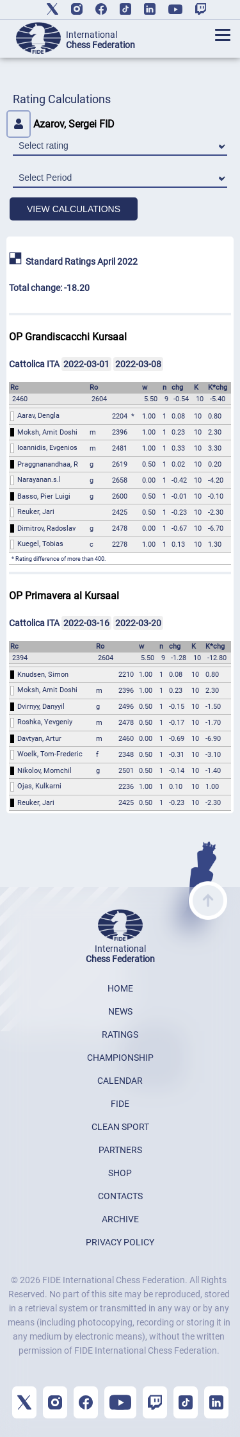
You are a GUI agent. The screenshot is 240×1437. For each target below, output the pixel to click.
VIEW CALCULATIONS (73, 209)
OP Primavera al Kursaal (64, 596)
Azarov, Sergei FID (60, 124)
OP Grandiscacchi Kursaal (68, 337)
